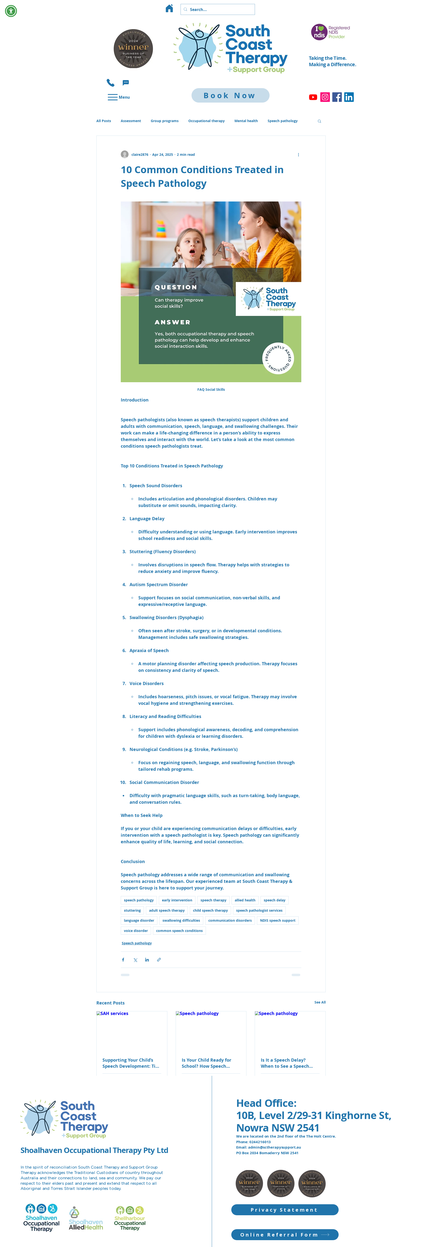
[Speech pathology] (211, 1031)
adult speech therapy (167, 910)
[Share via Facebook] (123, 959)
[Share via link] (159, 959)
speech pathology (139, 900)
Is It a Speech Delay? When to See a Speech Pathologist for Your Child (289, 1063)
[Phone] (110, 82)
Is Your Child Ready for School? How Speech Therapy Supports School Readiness (209, 1063)
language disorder (139, 920)
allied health (245, 900)
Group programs (165, 120)
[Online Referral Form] (285, 1234)
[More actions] (298, 154)
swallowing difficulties (181, 920)
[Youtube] (313, 97)
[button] (126, 82)
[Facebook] (337, 97)
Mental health (246, 120)
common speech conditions (179, 930)
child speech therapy (210, 910)
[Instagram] (325, 97)
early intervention (177, 900)
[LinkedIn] (349, 97)
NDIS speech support (277, 920)
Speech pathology (283, 120)
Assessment (131, 120)
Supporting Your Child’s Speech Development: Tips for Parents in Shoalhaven (131, 1063)
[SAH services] (132, 1031)
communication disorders (230, 920)
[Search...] (217, 9)
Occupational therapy (206, 120)
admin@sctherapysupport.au (274, 1147)
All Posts (103, 120)
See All (320, 1002)
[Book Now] (231, 95)
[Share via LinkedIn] (147, 959)
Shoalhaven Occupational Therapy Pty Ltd (94, 1150)
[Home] (169, 8)
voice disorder (136, 930)
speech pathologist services (259, 910)
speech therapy (213, 900)
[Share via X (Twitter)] (135, 959)
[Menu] (118, 97)
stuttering (132, 910)
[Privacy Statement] (285, 1209)
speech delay (274, 900)
